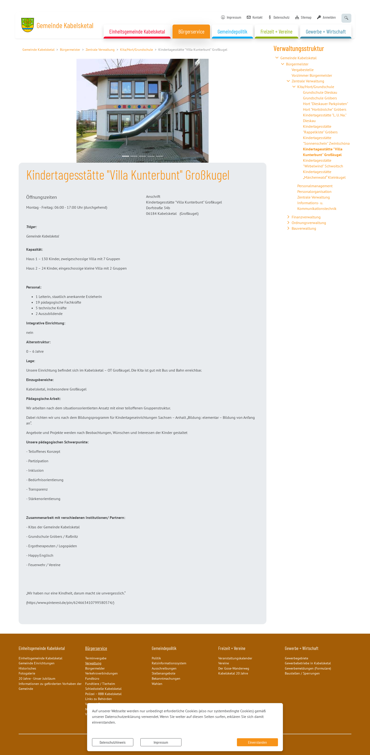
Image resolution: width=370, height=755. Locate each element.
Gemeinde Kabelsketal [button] (298, 57)
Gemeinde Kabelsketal (38, 49)
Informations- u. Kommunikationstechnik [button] (316, 205)
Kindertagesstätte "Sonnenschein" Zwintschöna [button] (326, 140)
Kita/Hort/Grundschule (136, 49)
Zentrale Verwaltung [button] (308, 81)
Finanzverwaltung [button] (306, 217)
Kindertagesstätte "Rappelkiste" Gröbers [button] (320, 129)
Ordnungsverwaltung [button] (309, 222)
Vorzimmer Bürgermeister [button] (312, 75)
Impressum (161, 742)
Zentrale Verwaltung (100, 49)
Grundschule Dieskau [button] (320, 92)
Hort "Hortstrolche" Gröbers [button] (324, 109)
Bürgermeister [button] (297, 64)
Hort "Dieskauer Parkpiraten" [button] (325, 103)
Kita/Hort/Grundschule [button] (315, 86)
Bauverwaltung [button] (304, 228)
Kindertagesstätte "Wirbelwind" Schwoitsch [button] (323, 163)
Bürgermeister (70, 49)
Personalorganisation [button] (314, 191)
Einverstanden (257, 742)
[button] (37, 111)
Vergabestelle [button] (303, 69)
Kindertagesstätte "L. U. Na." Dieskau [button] (324, 118)
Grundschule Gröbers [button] (320, 98)
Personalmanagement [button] (314, 185)
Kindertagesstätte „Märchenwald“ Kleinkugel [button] (324, 174)
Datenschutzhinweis (113, 742)
